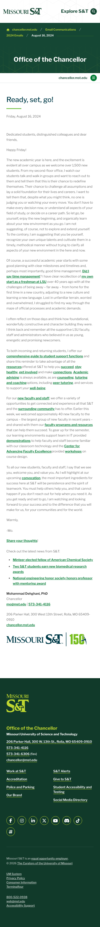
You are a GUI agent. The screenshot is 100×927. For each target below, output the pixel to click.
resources (14, 367)
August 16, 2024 (42, 35)
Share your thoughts (21, 541)
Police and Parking (20, 787)
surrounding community (36, 409)
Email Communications (60, 29)
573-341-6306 (18, 754)
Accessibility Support (20, 905)
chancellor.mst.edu (24, 29)
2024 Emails (14, 35)
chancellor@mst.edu (21, 760)
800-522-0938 (16, 897)
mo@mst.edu (16, 604)
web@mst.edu (15, 901)
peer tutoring (63, 383)
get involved (28, 372)
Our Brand (14, 795)
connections (62, 372)
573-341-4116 (39, 604)
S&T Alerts (61, 771)
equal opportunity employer (49, 858)
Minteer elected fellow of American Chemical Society (53, 560)
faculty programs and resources (69, 425)
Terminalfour (14, 886)
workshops (73, 451)
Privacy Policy (15, 878)
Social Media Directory (70, 800)
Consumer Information (21, 882)
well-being (37, 388)
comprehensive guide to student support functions (44, 356)
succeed (67, 367)
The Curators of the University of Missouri (45, 863)
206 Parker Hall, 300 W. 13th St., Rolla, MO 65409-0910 (49, 742)
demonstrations (18, 441)
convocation (31, 478)
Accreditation (16, 779)
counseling (65, 377)
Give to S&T (62, 779)
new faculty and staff (33, 398)
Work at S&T (16, 771)
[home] (22, 11)
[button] (93, 11)
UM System (14, 874)
